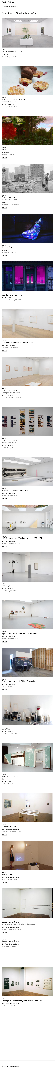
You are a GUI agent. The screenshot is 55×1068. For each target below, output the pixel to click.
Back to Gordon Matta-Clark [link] (12, 6)
